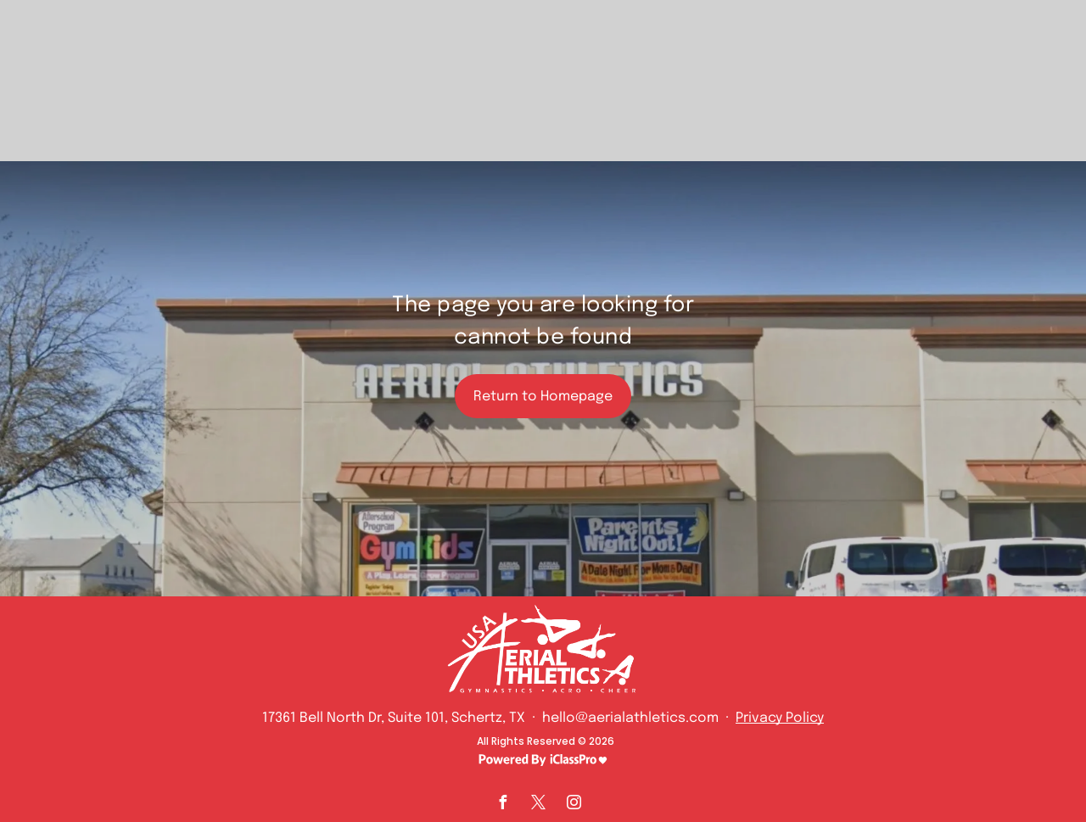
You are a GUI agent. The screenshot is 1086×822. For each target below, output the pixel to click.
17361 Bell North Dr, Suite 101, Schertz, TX (393, 718)
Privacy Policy (780, 718)
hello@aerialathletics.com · (637, 718)
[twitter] (538, 804)
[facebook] (502, 804)
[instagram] (574, 804)
